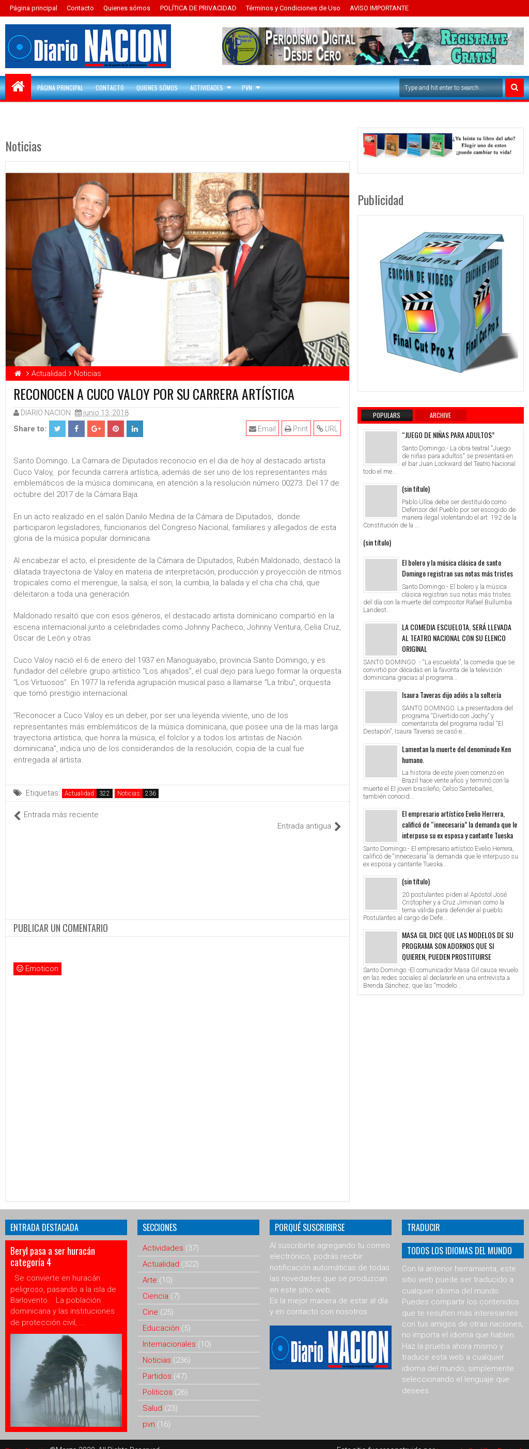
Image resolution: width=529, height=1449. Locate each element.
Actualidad (79, 793)
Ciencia (155, 1284)
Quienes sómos (126, 8)
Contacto (80, 8)
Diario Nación (28, 1439)
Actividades (206, 87)
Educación (161, 1316)
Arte (150, 1268)
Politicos (158, 1380)
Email (263, 429)
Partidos (157, 1364)
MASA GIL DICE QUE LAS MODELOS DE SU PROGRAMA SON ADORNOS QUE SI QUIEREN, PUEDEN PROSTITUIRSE (458, 945)
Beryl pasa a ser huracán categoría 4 (52, 1245)
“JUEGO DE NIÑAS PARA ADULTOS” (448, 434)
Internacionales (169, 1332)
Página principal (33, 8)
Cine (150, 1300)
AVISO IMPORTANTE (379, 8)
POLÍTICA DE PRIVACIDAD (198, 8)
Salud (152, 1396)
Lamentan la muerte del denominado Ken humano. (456, 754)
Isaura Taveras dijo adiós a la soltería (451, 694)
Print (296, 429)
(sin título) (416, 488)
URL (327, 429)
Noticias (128, 793)
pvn (149, 1412)
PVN (247, 87)
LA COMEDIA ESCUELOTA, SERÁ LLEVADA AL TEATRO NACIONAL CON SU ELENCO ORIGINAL (456, 637)
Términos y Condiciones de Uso (293, 8)
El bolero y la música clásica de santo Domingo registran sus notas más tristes (457, 568)
